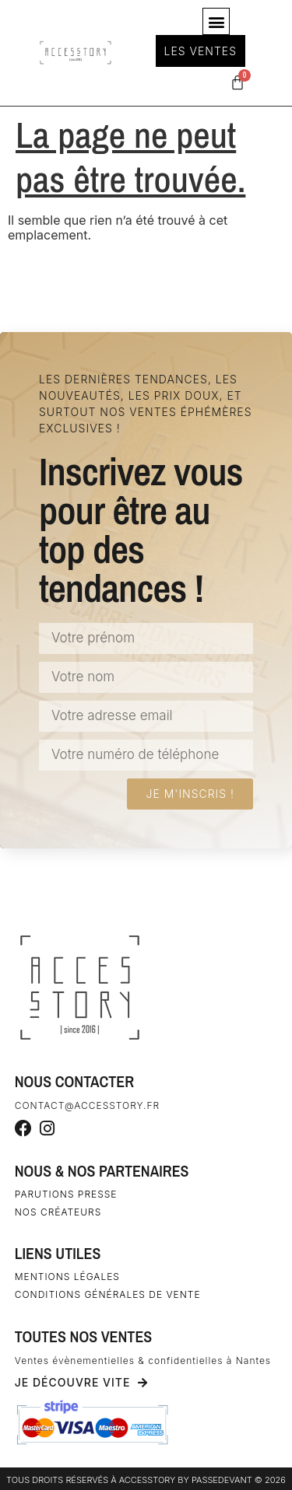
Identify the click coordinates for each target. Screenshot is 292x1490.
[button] (216, 21)
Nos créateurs (58, 1212)
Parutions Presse (66, 1194)
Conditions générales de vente (108, 1294)
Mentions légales (67, 1276)
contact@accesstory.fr (87, 1105)
